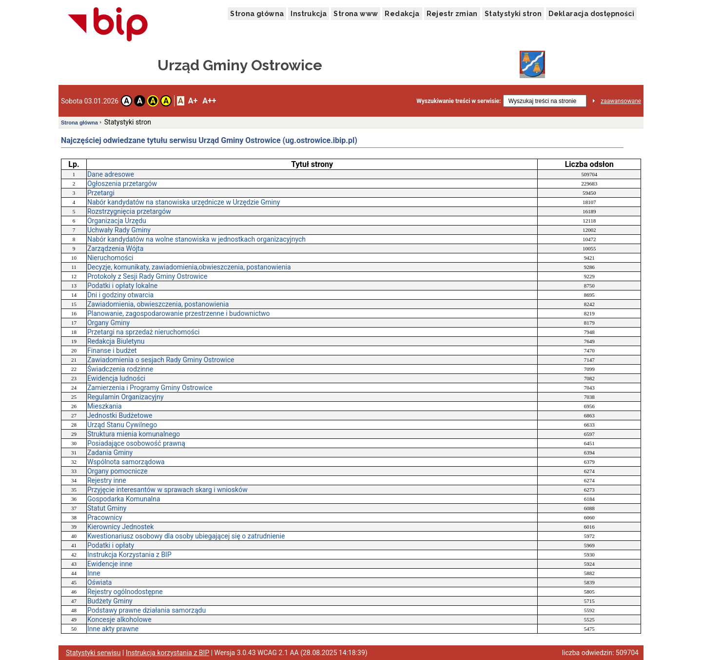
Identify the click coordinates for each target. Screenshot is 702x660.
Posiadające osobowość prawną (136, 443)
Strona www (355, 14)
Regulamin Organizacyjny (125, 397)
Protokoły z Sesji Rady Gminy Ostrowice (147, 276)
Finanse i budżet (112, 350)
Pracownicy (104, 517)
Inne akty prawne (112, 629)
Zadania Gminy (110, 452)
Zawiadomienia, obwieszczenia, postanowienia (158, 304)
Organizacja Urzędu (116, 221)
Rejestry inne (106, 480)
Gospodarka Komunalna (123, 499)
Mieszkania (104, 406)
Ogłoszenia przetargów (122, 183)
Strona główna (257, 14)
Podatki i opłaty (110, 545)
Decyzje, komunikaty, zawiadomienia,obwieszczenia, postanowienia (189, 267)
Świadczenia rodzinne (120, 369)
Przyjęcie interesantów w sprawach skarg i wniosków (167, 490)
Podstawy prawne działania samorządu (146, 610)
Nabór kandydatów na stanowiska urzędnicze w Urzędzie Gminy (183, 202)
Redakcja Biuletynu (116, 341)
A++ (209, 100)
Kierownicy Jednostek (120, 527)
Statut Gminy (106, 508)
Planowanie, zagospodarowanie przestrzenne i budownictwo (178, 313)
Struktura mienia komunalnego (133, 434)
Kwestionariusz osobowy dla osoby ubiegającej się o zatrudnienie (186, 536)
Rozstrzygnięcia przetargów (129, 211)
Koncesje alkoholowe (119, 619)
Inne (93, 573)
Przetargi (101, 193)
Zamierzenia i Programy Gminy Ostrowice (150, 388)
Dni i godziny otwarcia (120, 295)
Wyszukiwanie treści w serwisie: (458, 101)
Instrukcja (309, 14)
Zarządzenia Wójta (115, 248)
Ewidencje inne (110, 564)
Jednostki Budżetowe (120, 415)
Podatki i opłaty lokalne (122, 285)
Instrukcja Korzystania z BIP (129, 554)
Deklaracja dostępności (591, 14)
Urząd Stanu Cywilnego (122, 425)
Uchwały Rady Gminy (119, 230)
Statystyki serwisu (93, 653)
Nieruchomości (110, 258)
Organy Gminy (108, 323)
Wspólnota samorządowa (126, 462)
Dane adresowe (110, 174)
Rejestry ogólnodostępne (125, 592)
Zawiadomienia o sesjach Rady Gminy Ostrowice (160, 360)
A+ (192, 100)
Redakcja (402, 14)
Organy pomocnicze (117, 471)
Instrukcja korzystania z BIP (167, 653)
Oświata (99, 582)
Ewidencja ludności (116, 378)
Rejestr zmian (452, 14)
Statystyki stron (513, 14)
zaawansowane (621, 101)
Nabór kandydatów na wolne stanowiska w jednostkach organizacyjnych (196, 239)
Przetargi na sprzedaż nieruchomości (143, 332)
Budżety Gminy (110, 601)
